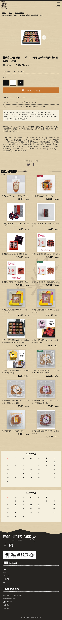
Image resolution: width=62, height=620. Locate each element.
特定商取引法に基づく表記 (12, 595)
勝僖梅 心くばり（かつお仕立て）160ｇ (46, 254)
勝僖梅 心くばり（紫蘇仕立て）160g (15, 282)
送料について (8, 602)
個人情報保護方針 (9, 598)
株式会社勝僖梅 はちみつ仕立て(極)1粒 (45, 225)
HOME (4, 13)
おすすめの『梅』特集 (24, 107)
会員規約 (6, 605)
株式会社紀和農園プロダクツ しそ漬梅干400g (45, 311)
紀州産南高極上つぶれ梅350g (42, 196)
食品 (10, 13)
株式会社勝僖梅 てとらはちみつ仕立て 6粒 (15, 225)
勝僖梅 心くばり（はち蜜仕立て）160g (45, 282)
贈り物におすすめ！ (40, 107)
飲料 (4, 572)
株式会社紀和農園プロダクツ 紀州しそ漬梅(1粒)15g (45, 341)
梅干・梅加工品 (19, 13)
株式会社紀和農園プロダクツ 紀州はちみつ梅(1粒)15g (15, 371)
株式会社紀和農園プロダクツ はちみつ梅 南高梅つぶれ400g (45, 371)
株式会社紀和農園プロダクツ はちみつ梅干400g (15, 311)
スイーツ (6, 576)
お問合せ (6, 608)
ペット (5, 582)
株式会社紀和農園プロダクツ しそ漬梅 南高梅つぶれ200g (45, 401)
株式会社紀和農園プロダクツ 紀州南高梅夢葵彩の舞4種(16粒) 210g (15, 341)
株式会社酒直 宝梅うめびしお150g (14, 196)
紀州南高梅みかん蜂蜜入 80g (12, 431)
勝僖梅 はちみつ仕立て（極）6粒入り (15, 254)
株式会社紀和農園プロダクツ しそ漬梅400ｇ (45, 432)
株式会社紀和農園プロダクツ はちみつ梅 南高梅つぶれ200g (15, 401)
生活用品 (6, 579)
